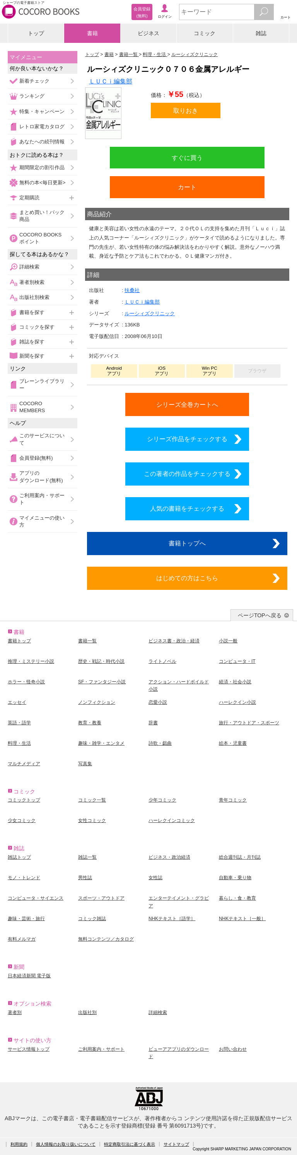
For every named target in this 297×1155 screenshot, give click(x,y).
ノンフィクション (96, 702)
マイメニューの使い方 (42, 521)
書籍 (92, 33)
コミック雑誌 (92, 918)
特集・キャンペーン (42, 111)
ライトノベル (162, 661)
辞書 (153, 722)
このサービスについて (42, 439)
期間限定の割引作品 (42, 167)
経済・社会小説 (235, 682)
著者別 (15, 1012)
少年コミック (162, 800)
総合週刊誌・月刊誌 (240, 857)
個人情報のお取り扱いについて (66, 1144)
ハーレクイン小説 (237, 702)
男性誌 (85, 877)
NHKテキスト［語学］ (171, 918)
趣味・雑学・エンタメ (101, 743)
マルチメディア (24, 763)
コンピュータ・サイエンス (35, 898)
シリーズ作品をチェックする (187, 438)
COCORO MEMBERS (32, 407)
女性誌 (155, 877)
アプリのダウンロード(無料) (41, 476)
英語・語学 (19, 722)
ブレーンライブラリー (42, 384)
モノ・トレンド (24, 877)
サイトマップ (176, 1144)
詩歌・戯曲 (160, 743)
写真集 (85, 763)
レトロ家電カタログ (42, 126)
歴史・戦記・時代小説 (101, 661)
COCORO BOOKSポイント (40, 238)
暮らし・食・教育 (237, 898)
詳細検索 (29, 267)
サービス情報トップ (29, 1049)
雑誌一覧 (87, 857)
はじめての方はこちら (187, 577)
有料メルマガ (22, 939)
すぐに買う (187, 157)
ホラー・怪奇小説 (26, 682)
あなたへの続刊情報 (42, 141)
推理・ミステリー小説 (31, 661)
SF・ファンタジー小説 (102, 682)
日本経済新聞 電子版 (29, 975)
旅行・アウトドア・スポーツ (249, 722)
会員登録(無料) (36, 458)
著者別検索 (31, 282)
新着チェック (34, 81)
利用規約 (18, 1144)
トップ (36, 33)
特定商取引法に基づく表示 (129, 1144)
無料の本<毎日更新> (42, 182)
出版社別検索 (34, 297)
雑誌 (261, 33)
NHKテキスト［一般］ (242, 918)
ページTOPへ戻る (260, 615)
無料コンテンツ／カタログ (106, 939)
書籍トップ (19, 641)
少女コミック (22, 820)
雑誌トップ (19, 857)
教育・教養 (89, 722)
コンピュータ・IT (237, 661)
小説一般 (228, 641)
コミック (204, 33)
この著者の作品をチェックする (187, 473)
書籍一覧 (87, 641)
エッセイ (17, 702)
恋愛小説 (157, 702)
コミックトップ (24, 800)
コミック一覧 (92, 800)
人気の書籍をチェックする (187, 508)
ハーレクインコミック (171, 820)
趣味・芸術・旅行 (26, 918)
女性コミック (92, 820)
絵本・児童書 (233, 743)
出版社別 (87, 1012)
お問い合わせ (233, 1049)
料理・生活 (19, 743)
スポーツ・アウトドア (101, 898)
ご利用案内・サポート (42, 499)
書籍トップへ (187, 543)
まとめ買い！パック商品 (42, 215)
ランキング (31, 96)
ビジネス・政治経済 (169, 857)
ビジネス (148, 33)
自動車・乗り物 (235, 877)
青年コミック (233, 800)
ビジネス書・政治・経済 (174, 641)
